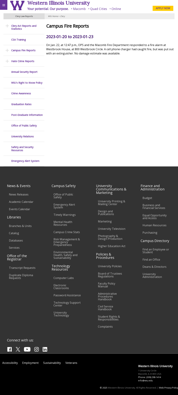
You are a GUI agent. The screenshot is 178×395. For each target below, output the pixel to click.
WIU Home (53, 16)
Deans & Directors (154, 267)
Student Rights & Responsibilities (109, 318)
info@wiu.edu (145, 380)
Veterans (71, 363)
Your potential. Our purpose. (48, 9)
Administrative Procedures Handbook (107, 296)
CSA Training (18, 39)
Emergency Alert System (25, 160)
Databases (16, 240)
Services (14, 248)
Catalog (14, 233)
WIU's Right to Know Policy (26, 82)
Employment (30, 363)
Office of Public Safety (24, 125)
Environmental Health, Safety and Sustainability (65, 255)
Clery (62, 16)
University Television (111, 229)
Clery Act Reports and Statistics (23, 27)
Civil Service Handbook (105, 308)
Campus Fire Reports (23, 50)
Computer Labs (64, 278)
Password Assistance (67, 295)
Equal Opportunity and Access (155, 216)
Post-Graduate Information (27, 114)
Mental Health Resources (63, 223)
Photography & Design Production (110, 237)
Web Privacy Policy (168, 387)
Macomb (79, 9)
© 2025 (103, 387)
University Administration (152, 275)
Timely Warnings (65, 215)
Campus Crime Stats (67, 232)
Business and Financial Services (154, 206)
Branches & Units (20, 226)
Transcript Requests (22, 268)
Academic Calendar (21, 202)
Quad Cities (98, 9)
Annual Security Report (24, 71)
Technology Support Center (67, 304)
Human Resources (154, 225)
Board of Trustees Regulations (110, 275)
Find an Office (151, 259)
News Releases (19, 194)
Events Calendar (19, 209)
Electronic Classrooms (61, 286)
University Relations (22, 136)
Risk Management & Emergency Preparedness (67, 242)
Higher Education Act (111, 246)
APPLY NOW (163, 8)
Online (116, 9)
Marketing (105, 221)
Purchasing (150, 233)
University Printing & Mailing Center (111, 202)
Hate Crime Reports (22, 61)
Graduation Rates (21, 104)
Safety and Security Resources (22, 149)
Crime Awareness (21, 93)
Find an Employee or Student (156, 250)
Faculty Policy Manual (106, 285)
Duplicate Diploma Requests (21, 276)
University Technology (61, 314)
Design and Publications (106, 212)
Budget (147, 198)
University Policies (110, 266)
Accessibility (10, 363)
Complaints (105, 326)
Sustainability (52, 363)
